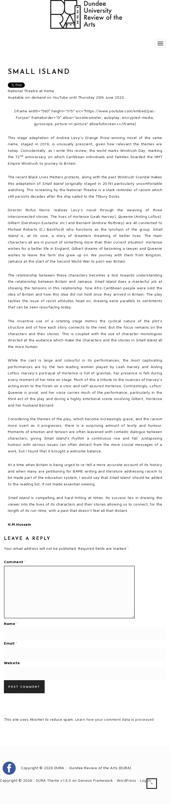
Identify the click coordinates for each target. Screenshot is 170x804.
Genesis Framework (95, 780)
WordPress (126, 780)
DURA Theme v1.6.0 (53, 780)
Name (11, 623)
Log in (145, 780)
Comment (15, 561)
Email (10, 643)
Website (12, 663)
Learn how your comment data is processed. (115, 719)
